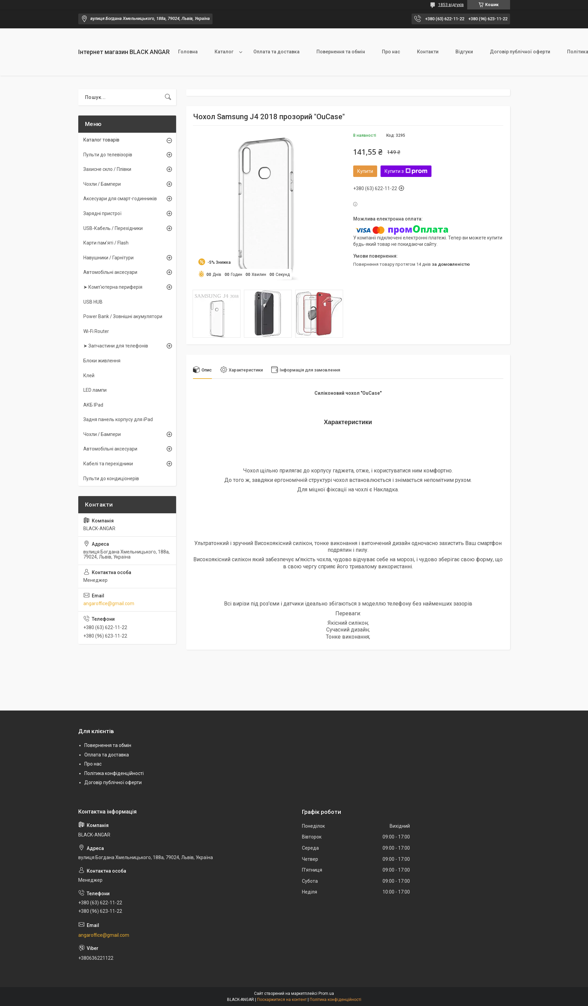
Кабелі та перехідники (108, 463)
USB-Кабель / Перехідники (113, 228)
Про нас (391, 51)
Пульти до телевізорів (107, 154)
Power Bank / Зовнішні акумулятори (122, 316)
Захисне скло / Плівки (107, 169)
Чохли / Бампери (102, 184)
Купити (365, 171)
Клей (88, 375)
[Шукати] (168, 97)
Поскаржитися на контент (282, 999)
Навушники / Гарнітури (108, 257)
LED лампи (95, 390)
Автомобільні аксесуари (110, 272)
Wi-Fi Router (96, 331)
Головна (188, 51)
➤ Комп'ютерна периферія (112, 287)
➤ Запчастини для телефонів (115, 346)
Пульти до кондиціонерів (111, 478)
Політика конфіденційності (114, 773)
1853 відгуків (451, 4)
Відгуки (464, 51)
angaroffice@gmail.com (108, 603)
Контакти (428, 51)
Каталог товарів (101, 140)
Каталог (224, 51)
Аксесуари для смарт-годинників (120, 198)
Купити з (406, 171)
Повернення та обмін (340, 51)
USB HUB (93, 302)
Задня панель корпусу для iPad (118, 419)
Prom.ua (326, 993)
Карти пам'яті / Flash (106, 243)
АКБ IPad (93, 405)
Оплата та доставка (276, 51)
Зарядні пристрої (102, 213)
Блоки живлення (101, 360)
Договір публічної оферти (520, 51)
